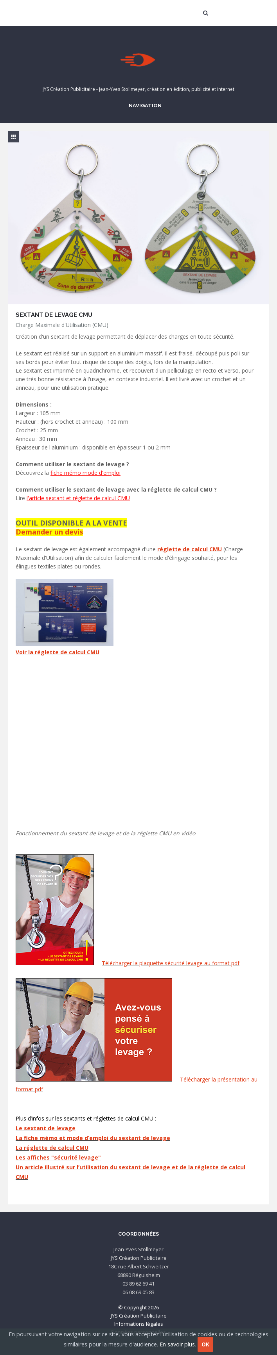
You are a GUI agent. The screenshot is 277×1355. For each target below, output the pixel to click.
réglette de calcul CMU (189, 549)
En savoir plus (177, 1344)
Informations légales (138, 1323)
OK (205, 1344)
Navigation (144, 105)
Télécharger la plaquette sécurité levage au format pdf (170, 963)
